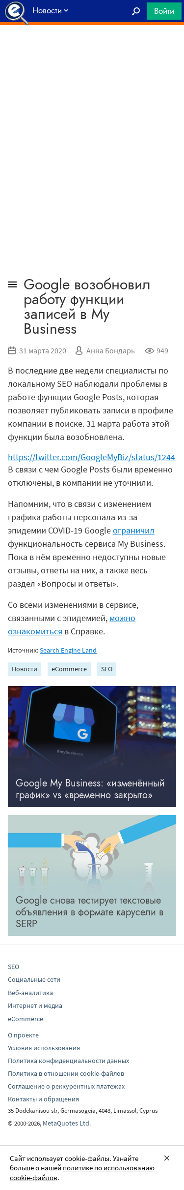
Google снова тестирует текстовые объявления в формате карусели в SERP (89, 912)
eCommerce (69, 668)
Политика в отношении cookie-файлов (66, 1073)
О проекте (23, 1035)
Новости (24, 668)
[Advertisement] (92, 49)
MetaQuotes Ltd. (67, 1123)
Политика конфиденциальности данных (68, 1060)
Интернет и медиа (35, 1005)
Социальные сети (34, 979)
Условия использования (44, 1047)
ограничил (134, 530)
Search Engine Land (68, 650)
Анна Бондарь (110, 350)
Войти (164, 11)
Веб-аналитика (30, 992)
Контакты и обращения (43, 1099)
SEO (106, 668)
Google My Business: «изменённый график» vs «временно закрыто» (90, 789)
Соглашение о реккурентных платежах (66, 1086)
